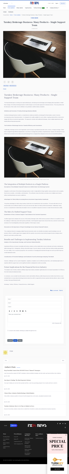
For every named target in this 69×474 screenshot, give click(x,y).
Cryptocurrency (28, 7)
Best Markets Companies (27, 463)
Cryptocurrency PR (18, 451)
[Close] (66, 435)
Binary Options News (6, 453)
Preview (10, 350)
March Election (13, 85)
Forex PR (16, 446)
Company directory (54, 7)
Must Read (6, 85)
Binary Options (20, 7)
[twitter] (49, 3)
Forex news (34, 18)
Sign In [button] (56, 3)
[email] (10, 435)
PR (47, 7)
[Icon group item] (57, 433)
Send (15, 350)
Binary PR (16, 449)
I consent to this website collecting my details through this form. (23, 340)
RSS (61, 300)
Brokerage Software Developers (29, 449)
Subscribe (63, 3)
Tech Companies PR (18, 453)
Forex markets (11, 7)
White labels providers (27, 452)
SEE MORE (57, 469)
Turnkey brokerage (39, 8)
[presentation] (17, 345)
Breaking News (6, 446)
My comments (54, 300)
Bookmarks (10, 12)
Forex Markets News (6, 449)
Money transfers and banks (28, 460)
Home (4, 7)
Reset (20, 350)
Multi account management (27, 456)
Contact (4, 12)
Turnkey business (39, 448)
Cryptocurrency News (6, 457)
